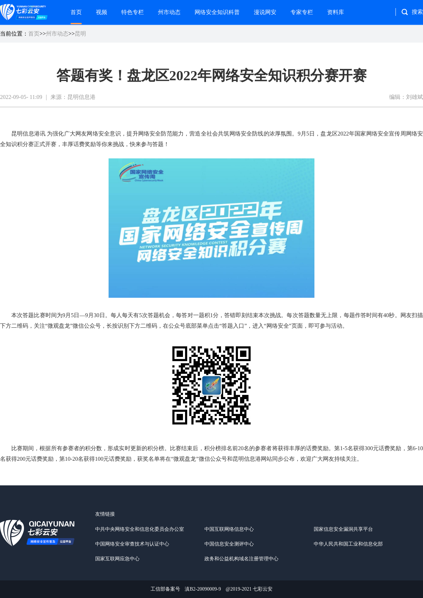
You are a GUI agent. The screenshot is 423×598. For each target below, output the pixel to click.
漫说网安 (265, 12)
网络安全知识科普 (217, 12)
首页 (76, 12)
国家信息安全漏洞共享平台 (343, 529)
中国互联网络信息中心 (229, 529)
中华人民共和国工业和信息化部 (348, 544)
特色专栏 (132, 12)
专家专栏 (301, 12)
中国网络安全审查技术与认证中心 (132, 544)
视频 (101, 12)
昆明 (80, 34)
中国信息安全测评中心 (229, 544)
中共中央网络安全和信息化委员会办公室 (139, 529)
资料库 (335, 12)
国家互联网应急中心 (117, 558)
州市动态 (169, 12)
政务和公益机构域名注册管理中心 (241, 558)
